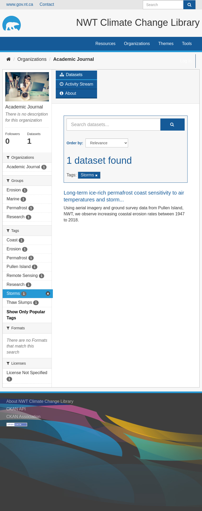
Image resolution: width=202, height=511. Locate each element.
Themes (166, 43)
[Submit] (189, 4)
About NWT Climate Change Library (39, 401)
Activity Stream (76, 84)
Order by (74, 143)
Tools (187, 43)
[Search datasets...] (113, 124)
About (68, 93)
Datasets (71, 74)
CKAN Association (23, 416)
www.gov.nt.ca (19, 4)
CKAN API (16, 409)
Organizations (137, 43)
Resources (105, 43)
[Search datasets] (169, 4)
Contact (46, 4)
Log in (186, 61)
